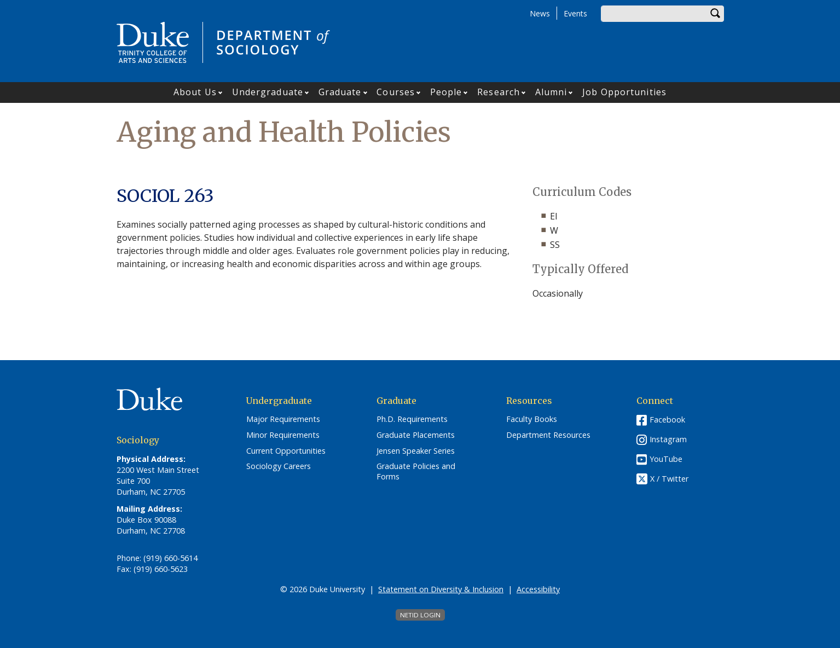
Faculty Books (531, 419)
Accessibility (538, 589)
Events (575, 13)
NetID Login (420, 615)
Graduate (340, 92)
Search (716, 13)
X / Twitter (669, 479)
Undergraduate (267, 92)
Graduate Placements (415, 435)
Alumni (551, 92)
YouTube (666, 459)
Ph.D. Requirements (412, 419)
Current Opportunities (286, 451)
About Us (195, 92)
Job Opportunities (624, 92)
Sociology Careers (278, 466)
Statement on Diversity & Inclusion (440, 589)
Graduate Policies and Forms (415, 471)
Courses (395, 92)
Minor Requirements (283, 435)
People (446, 92)
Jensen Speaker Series (415, 451)
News (540, 13)
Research (498, 92)
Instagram (668, 439)
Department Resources (548, 435)
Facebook (667, 419)
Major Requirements (283, 419)
